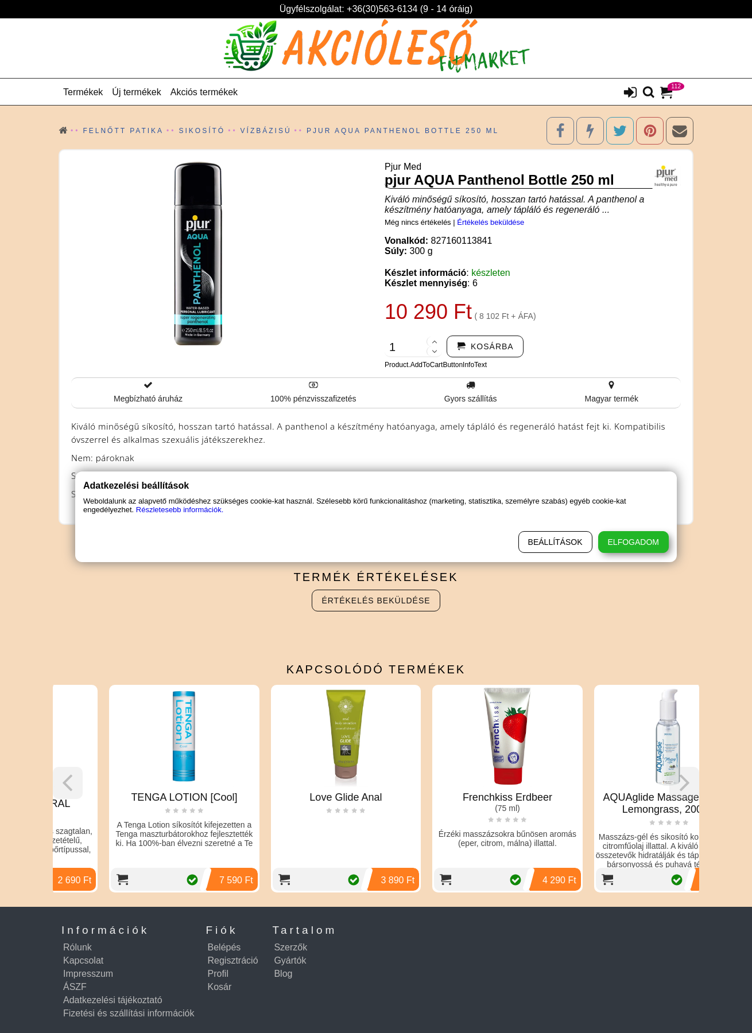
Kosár (220, 987)
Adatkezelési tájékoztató (112, 1000)
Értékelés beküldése (490, 222)
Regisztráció (233, 960)
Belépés (224, 947)
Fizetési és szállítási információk (129, 1013)
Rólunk (77, 947)
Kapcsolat (83, 960)
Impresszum (88, 974)
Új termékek (136, 92)
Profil (218, 974)
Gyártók (290, 960)
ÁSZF (75, 987)
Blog (283, 974)
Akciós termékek (204, 92)
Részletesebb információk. (179, 509)
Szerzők (290, 947)
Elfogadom (633, 542)
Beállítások (555, 542)
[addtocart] (485, 346)
